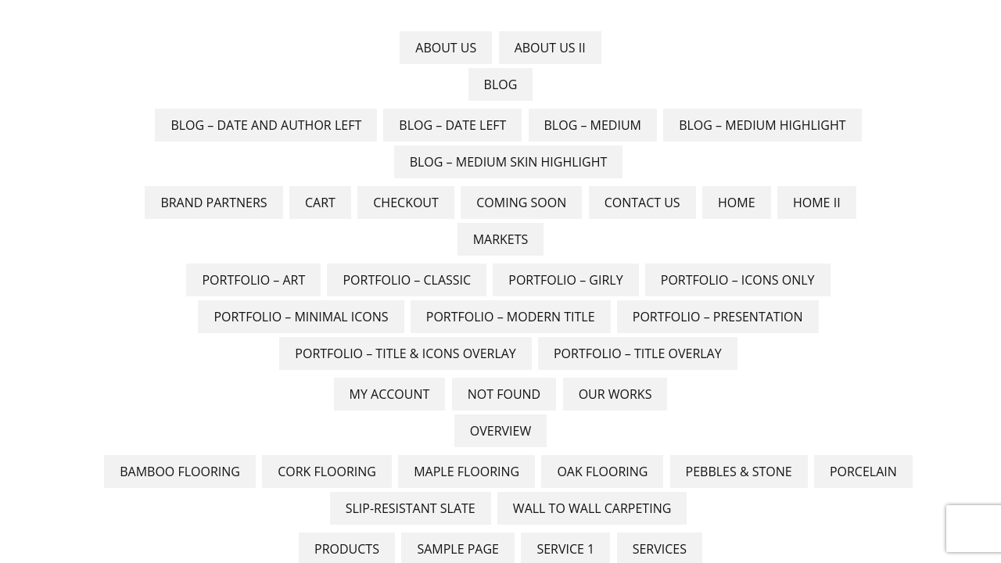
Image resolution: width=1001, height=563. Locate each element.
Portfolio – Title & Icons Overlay (405, 353)
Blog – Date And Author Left (265, 125)
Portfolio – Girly (565, 280)
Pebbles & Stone (739, 471)
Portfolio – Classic (407, 280)
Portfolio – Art (253, 280)
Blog (501, 84)
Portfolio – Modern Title (510, 316)
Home (736, 202)
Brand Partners (213, 202)
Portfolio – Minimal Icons (300, 316)
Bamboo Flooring (180, 471)
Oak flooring (602, 471)
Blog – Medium (593, 125)
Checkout (406, 202)
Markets (501, 239)
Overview (500, 430)
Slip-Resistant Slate (410, 508)
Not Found (504, 394)
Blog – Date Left (452, 125)
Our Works (615, 394)
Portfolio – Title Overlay (638, 353)
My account (390, 394)
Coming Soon (521, 202)
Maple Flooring (466, 471)
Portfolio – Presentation (718, 316)
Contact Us (642, 202)
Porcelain (863, 471)
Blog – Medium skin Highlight (509, 161)
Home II (817, 202)
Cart (320, 202)
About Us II (550, 47)
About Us (445, 47)
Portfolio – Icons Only (738, 280)
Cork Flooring (327, 471)
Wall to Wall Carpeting (592, 508)
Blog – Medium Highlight (762, 125)
